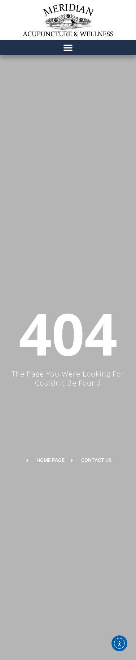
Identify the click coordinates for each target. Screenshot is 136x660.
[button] (68, 47)
